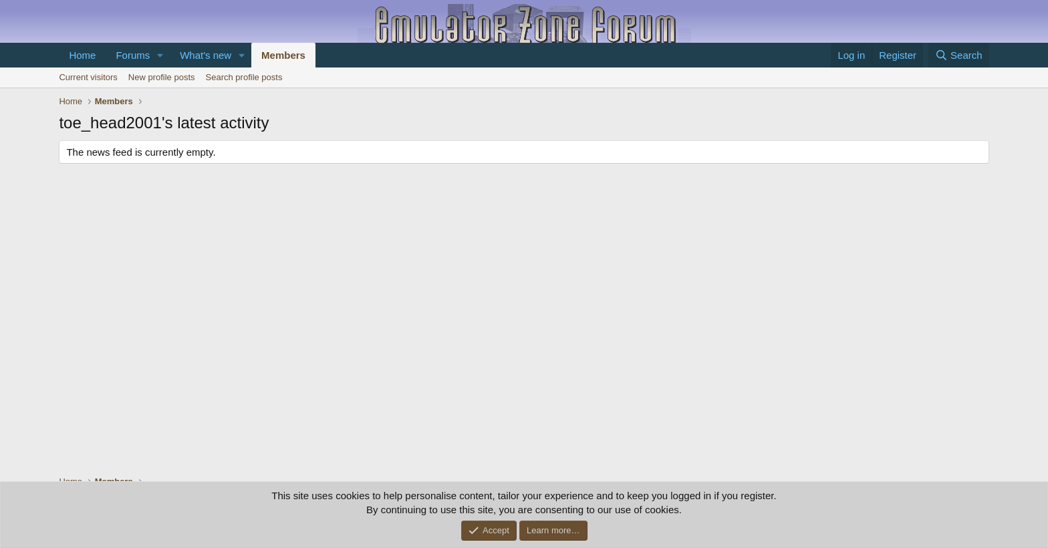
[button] (160, 55)
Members (283, 55)
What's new (205, 55)
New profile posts (161, 77)
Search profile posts (244, 77)
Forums (133, 55)
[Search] (958, 55)
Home (82, 55)
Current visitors (88, 77)
